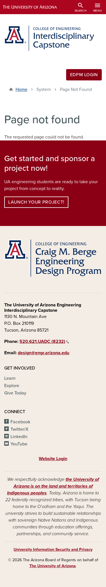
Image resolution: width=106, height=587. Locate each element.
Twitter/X (19, 429)
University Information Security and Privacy (53, 549)
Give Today (15, 393)
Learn (10, 378)
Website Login (53, 459)
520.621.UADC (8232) (44, 341)
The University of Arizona (52, 565)
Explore (11, 386)
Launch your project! (36, 202)
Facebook (20, 422)
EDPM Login (84, 75)
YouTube (18, 444)
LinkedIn (18, 436)
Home (21, 89)
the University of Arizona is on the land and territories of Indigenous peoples (53, 486)
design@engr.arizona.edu (43, 353)
